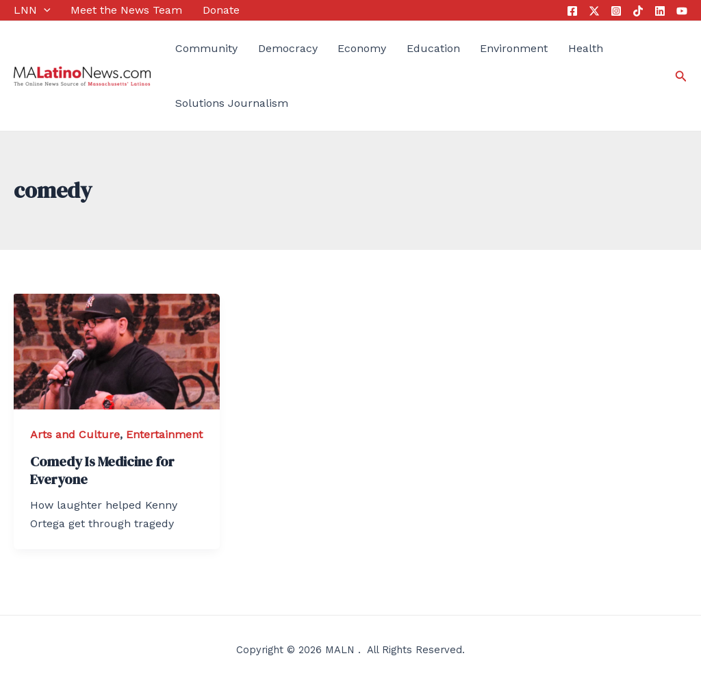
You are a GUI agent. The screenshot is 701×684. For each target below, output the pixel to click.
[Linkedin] (659, 10)
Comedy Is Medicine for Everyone (102, 470)
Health (585, 48)
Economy (361, 48)
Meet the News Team (126, 9)
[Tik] (638, 10)
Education (433, 48)
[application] (44, 10)
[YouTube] (681, 10)
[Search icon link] (681, 76)
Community (206, 48)
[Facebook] (572, 10)
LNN (32, 10)
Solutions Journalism (231, 103)
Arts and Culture (75, 434)
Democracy (288, 48)
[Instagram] (616, 10)
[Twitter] (594, 10)
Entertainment (164, 434)
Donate (221, 9)
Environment (514, 48)
